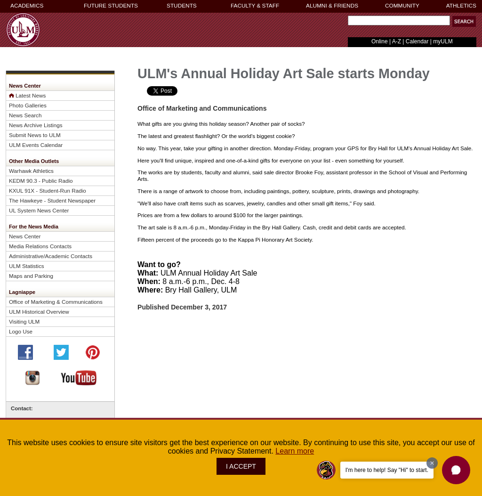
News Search (25, 115)
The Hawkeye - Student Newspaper (52, 200)
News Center (24, 236)
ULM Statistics (26, 266)
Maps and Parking (31, 276)
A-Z (396, 41)
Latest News (31, 95)
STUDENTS (182, 5)
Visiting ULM (24, 321)
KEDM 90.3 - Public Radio (41, 181)
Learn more (294, 451)
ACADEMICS (26, 5)
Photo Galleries (28, 105)
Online (379, 41)
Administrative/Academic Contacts (50, 256)
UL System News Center (39, 210)
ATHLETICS (461, 5)
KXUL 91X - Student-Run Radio (47, 190)
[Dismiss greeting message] (432, 463)
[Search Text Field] (399, 20)
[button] (464, 21)
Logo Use (20, 331)
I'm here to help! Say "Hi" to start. (386, 470)
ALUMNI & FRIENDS (332, 5)
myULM (442, 41)
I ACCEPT (241, 466)
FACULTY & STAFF (255, 5)
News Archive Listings (36, 125)
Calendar (417, 41)
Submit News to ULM (35, 135)
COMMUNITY (402, 5)
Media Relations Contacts (40, 246)
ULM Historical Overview (39, 312)
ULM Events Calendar (36, 145)
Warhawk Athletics (31, 171)
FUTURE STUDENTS (111, 5)
